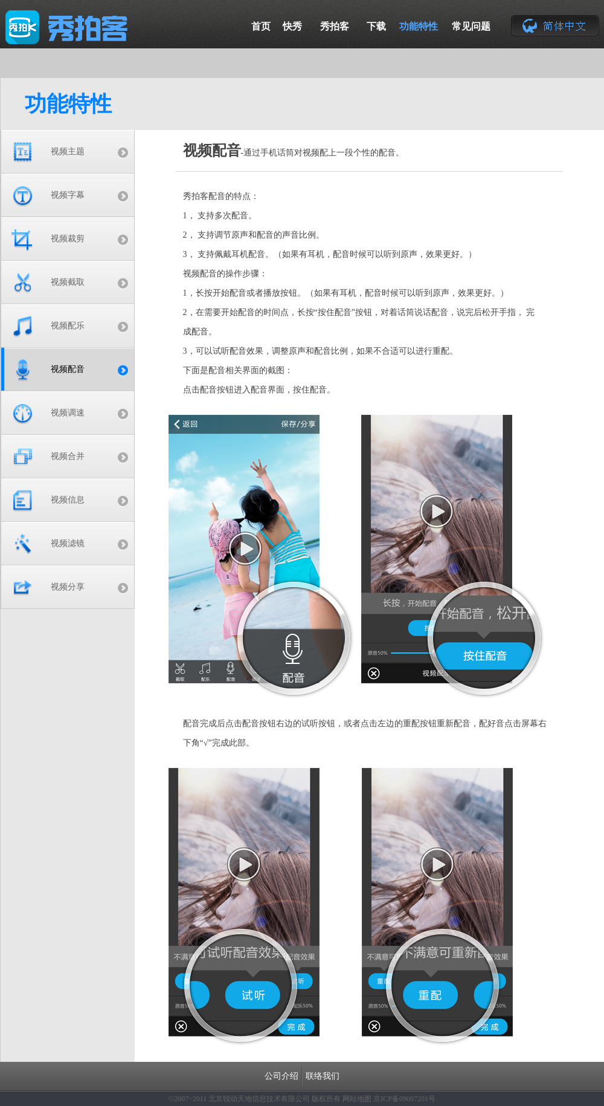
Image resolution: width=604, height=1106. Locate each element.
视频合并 (68, 456)
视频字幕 (68, 195)
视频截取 (68, 282)
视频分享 (68, 586)
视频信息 (68, 499)
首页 (261, 26)
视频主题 (68, 151)
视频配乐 (68, 325)
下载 (376, 26)
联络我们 (322, 1076)
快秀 (292, 26)
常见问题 (471, 26)
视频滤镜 (68, 543)
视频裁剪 (68, 238)
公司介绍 (281, 1076)
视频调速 (68, 412)
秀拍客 (334, 26)
